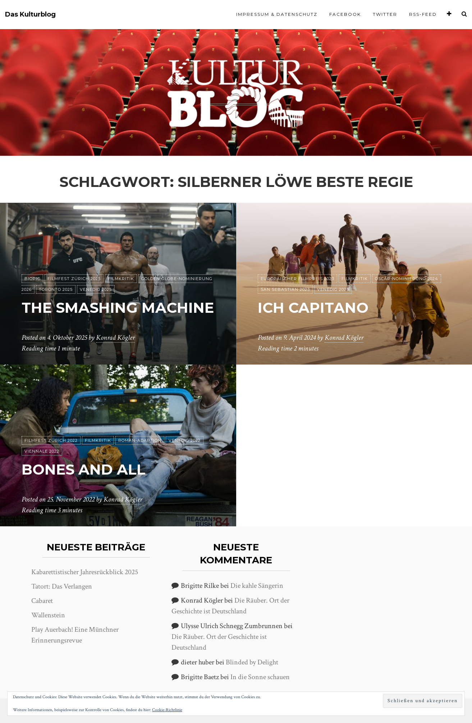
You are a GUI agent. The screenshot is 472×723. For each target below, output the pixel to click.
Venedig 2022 (185, 440)
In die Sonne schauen (260, 677)
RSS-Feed (423, 14)
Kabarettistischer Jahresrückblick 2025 (84, 572)
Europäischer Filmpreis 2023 (297, 278)
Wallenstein (48, 615)
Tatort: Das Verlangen (61, 586)
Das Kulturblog (30, 14)
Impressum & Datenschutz (276, 14)
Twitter (385, 14)
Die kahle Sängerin (256, 585)
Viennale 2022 (41, 451)
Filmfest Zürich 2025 (74, 278)
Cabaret (42, 600)
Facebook (345, 14)
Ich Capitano (313, 307)
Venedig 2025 (96, 289)
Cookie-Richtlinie (167, 710)
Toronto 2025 (56, 289)
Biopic (32, 278)
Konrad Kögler (115, 337)
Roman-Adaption (139, 440)
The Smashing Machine (118, 307)
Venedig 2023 (333, 289)
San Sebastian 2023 (285, 289)
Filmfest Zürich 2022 (51, 440)
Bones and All (83, 469)
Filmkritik (121, 278)
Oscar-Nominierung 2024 (406, 278)
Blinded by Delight (252, 662)
